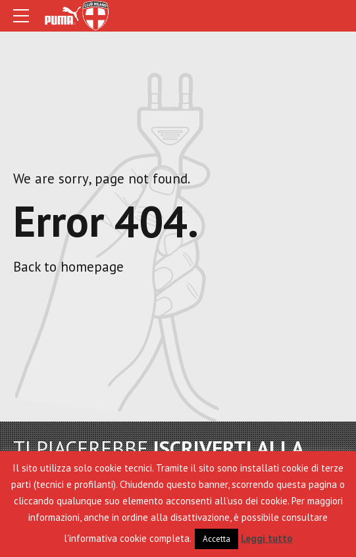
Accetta (216, 539)
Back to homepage (68, 267)
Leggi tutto (267, 538)
